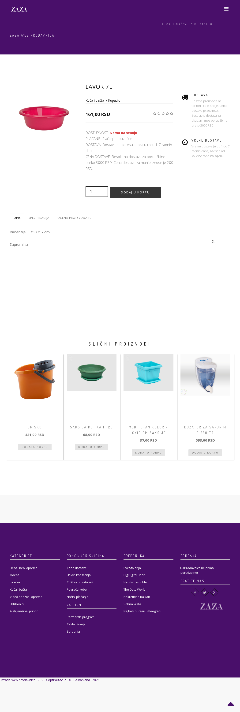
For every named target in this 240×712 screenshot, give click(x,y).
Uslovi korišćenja (79, 575)
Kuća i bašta (174, 24)
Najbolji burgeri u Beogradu (143, 611)
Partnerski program (80, 617)
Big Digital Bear (134, 575)
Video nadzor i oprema (26, 597)
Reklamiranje (76, 624)
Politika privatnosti (80, 582)
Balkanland (81, 680)
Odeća (14, 575)
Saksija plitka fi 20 (91, 427)
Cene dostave (77, 568)
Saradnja (73, 631)
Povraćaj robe (77, 589)
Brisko (35, 427)
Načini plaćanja (77, 597)
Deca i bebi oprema (24, 568)
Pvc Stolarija (132, 568)
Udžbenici (17, 604)
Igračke (15, 582)
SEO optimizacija (53, 680)
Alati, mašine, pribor (24, 611)
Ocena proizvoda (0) (74, 218)
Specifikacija (39, 218)
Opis (17, 218)
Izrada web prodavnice (18, 680)
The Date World (135, 589)
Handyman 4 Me (135, 582)
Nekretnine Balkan (137, 597)
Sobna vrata (132, 604)
